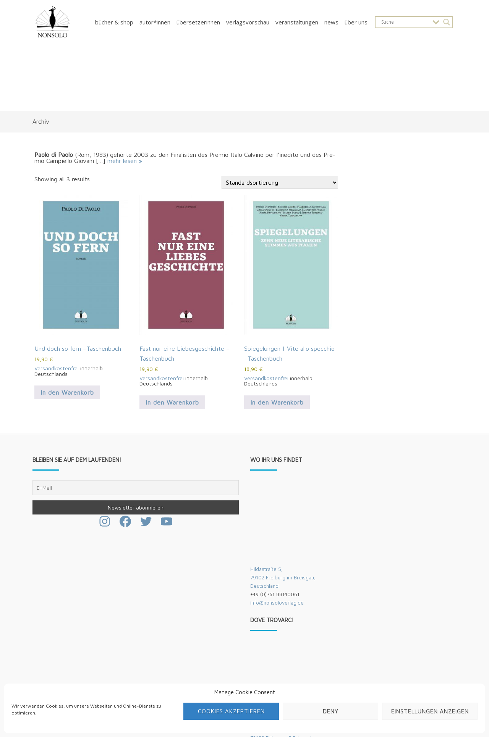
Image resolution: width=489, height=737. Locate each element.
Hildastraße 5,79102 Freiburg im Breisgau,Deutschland (283, 577)
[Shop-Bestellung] (280, 182)
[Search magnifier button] (446, 22)
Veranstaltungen (296, 22)
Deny (330, 711)
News (331, 22)
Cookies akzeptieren (231, 711)
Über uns (356, 22)
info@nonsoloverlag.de (277, 603)
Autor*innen (154, 22)
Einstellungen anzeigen (430, 711)
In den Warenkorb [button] (67, 392)
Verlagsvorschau (247, 22)
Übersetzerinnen (198, 22)
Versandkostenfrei (56, 368)
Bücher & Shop (114, 22)
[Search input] (405, 22)
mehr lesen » (124, 160)
